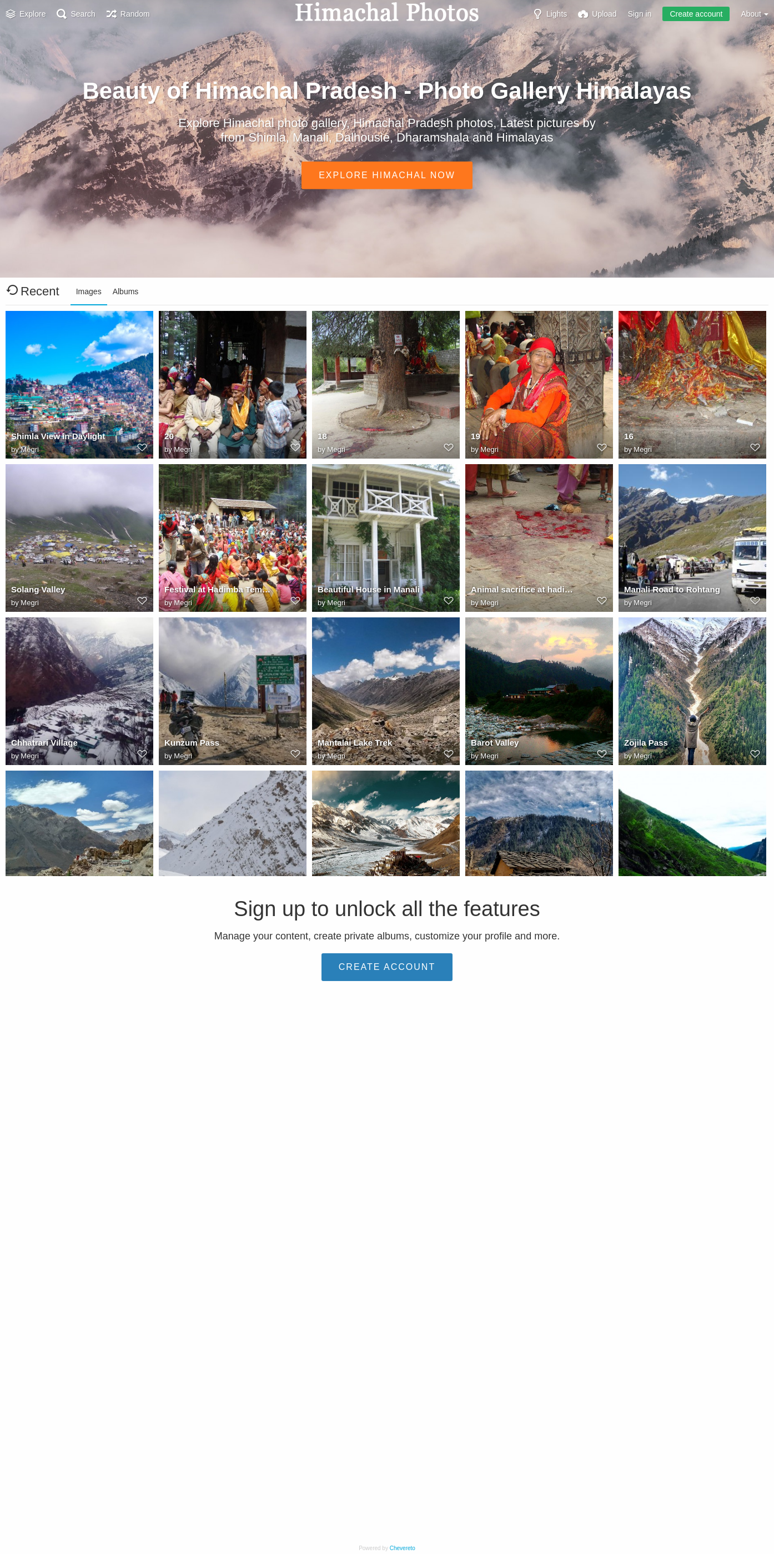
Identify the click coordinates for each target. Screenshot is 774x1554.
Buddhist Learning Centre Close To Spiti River (372, 898)
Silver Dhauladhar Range (57, 1204)
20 (168, 438)
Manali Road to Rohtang (668, 591)
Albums (126, 291)
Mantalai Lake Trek (352, 745)
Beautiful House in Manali (365, 591)
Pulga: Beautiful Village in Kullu (65, 1051)
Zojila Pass (644, 745)
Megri (30, 450)
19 (475, 438)
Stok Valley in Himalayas (363, 1204)
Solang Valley (36, 591)
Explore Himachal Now (387, 175)
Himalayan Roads (503, 1051)
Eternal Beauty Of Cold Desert (525, 1204)
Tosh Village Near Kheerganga (525, 898)
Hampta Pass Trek (657, 898)
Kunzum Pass (189, 745)
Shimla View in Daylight (54, 438)
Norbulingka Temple (201, 1358)
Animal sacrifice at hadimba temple (525, 591)
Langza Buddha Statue (206, 1051)
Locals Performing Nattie (670, 1051)
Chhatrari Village (42, 745)
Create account (696, 13)
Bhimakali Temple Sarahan (367, 1051)
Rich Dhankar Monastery (57, 898)
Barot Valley (493, 745)
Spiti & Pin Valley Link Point (216, 898)
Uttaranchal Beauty (46, 1358)
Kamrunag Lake (193, 1204)
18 (322, 438)
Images (89, 291)
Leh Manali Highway (661, 1204)
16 (628, 438)
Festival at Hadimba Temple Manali (219, 591)
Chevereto (402, 1548)
